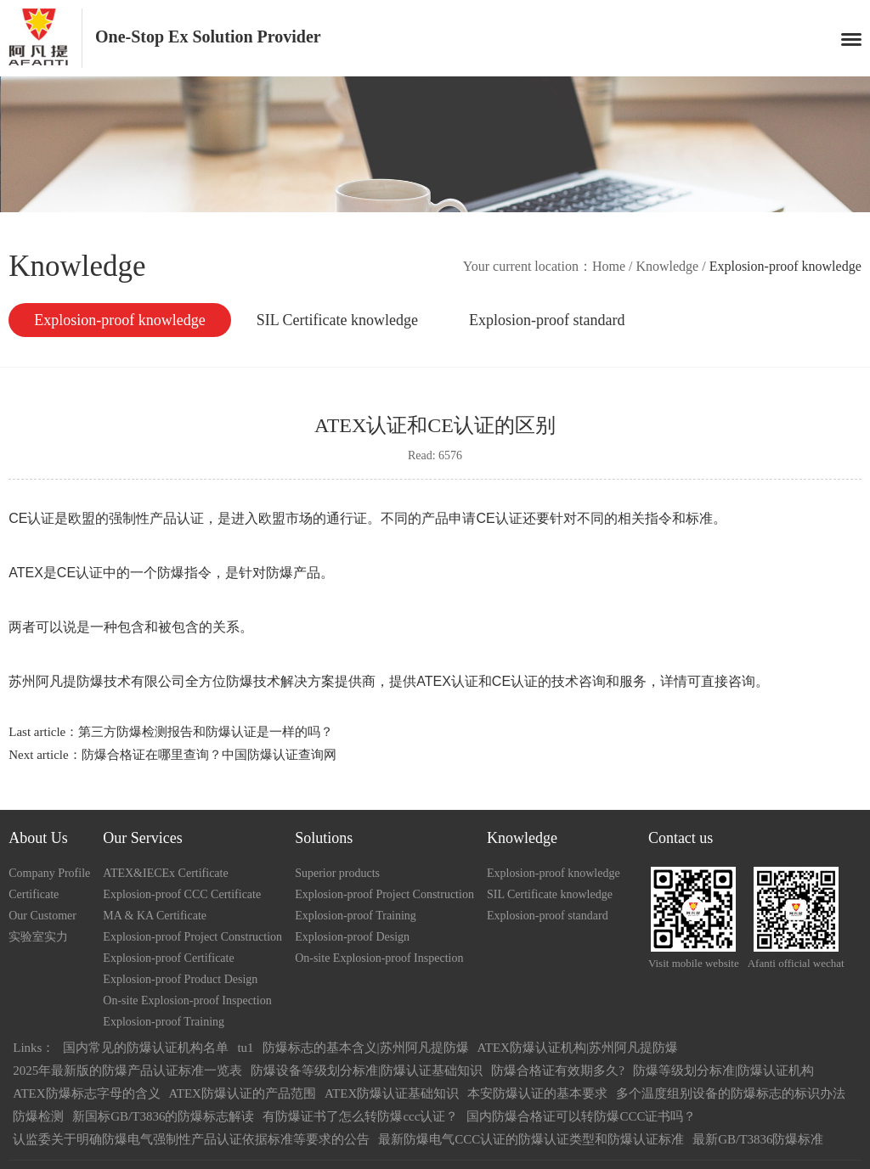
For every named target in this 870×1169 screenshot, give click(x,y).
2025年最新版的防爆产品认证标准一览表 (127, 1070)
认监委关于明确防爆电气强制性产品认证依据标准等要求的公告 (191, 1139)
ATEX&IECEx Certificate (165, 873)
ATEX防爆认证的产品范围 (242, 1093)
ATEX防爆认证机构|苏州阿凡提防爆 (577, 1047)
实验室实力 (38, 936)
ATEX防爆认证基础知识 (392, 1093)
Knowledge (667, 266)
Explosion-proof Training (163, 1021)
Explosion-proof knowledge (119, 320)
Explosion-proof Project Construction (192, 936)
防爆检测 (38, 1116)
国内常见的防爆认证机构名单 (146, 1047)
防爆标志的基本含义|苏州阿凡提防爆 (366, 1047)
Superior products (337, 873)
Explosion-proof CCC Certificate (182, 894)
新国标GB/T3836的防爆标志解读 (163, 1116)
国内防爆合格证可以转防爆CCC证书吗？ (581, 1116)
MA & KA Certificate (154, 915)
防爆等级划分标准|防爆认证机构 (723, 1070)
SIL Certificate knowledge (337, 320)
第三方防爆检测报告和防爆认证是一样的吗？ (205, 732)
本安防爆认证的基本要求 (537, 1093)
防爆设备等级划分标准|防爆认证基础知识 (367, 1070)
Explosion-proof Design (352, 936)
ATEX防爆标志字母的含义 (86, 1093)
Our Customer (42, 915)
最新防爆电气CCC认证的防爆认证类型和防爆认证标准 (531, 1139)
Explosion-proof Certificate (168, 958)
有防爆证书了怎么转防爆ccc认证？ (360, 1116)
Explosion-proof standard (546, 320)
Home (608, 266)
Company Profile (49, 873)
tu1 (245, 1047)
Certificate (33, 894)
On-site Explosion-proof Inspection (187, 1000)
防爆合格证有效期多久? (557, 1070)
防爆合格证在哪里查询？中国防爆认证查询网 (209, 755)
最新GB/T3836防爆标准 (757, 1139)
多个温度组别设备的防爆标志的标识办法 (730, 1093)
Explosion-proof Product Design (180, 979)
